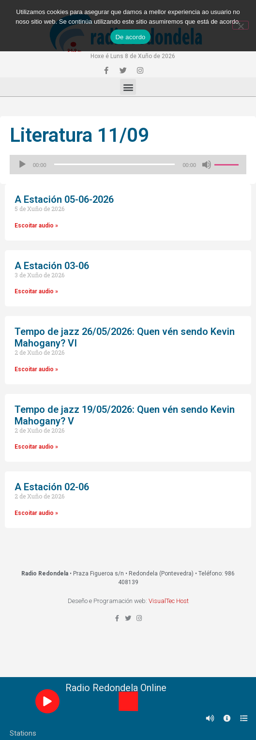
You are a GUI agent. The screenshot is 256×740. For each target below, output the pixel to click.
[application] (128, 164)
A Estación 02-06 (52, 487)
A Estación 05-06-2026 (64, 199)
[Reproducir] (22, 164)
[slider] (114, 164)
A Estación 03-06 (52, 266)
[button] (128, 87)
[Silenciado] (206, 164)
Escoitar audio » (36, 225)
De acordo (130, 37)
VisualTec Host (169, 600)
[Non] (240, 25)
